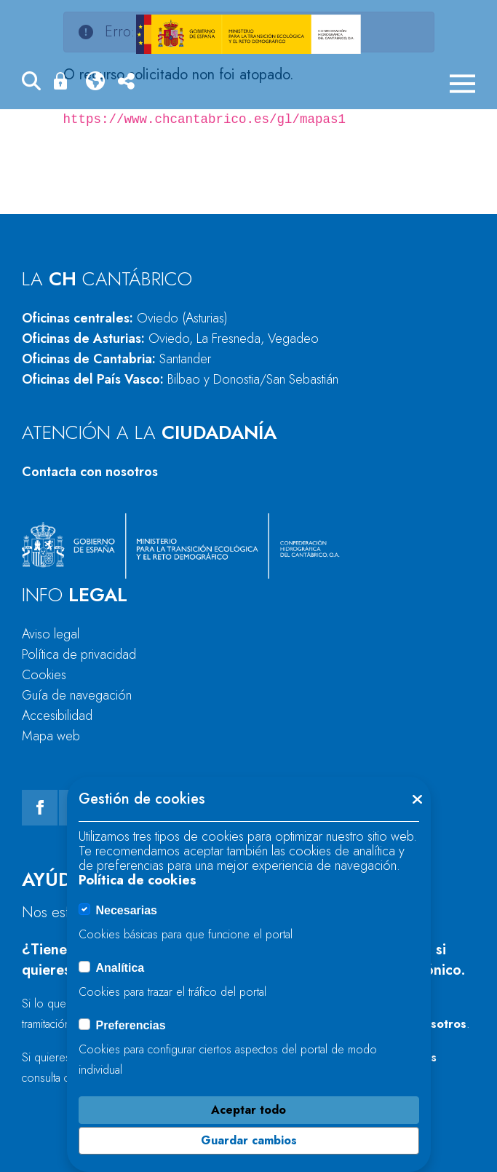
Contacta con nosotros (90, 471)
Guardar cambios (249, 1140)
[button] (31, 83)
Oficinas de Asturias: (170, 338)
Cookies (44, 674)
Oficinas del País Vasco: (180, 379)
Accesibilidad (57, 715)
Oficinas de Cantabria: (116, 358)
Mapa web (51, 735)
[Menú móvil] (462, 83)
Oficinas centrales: (125, 318)
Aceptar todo (248, 1109)
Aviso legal (50, 634)
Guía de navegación (77, 695)
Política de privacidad (79, 654)
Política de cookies (137, 880)
